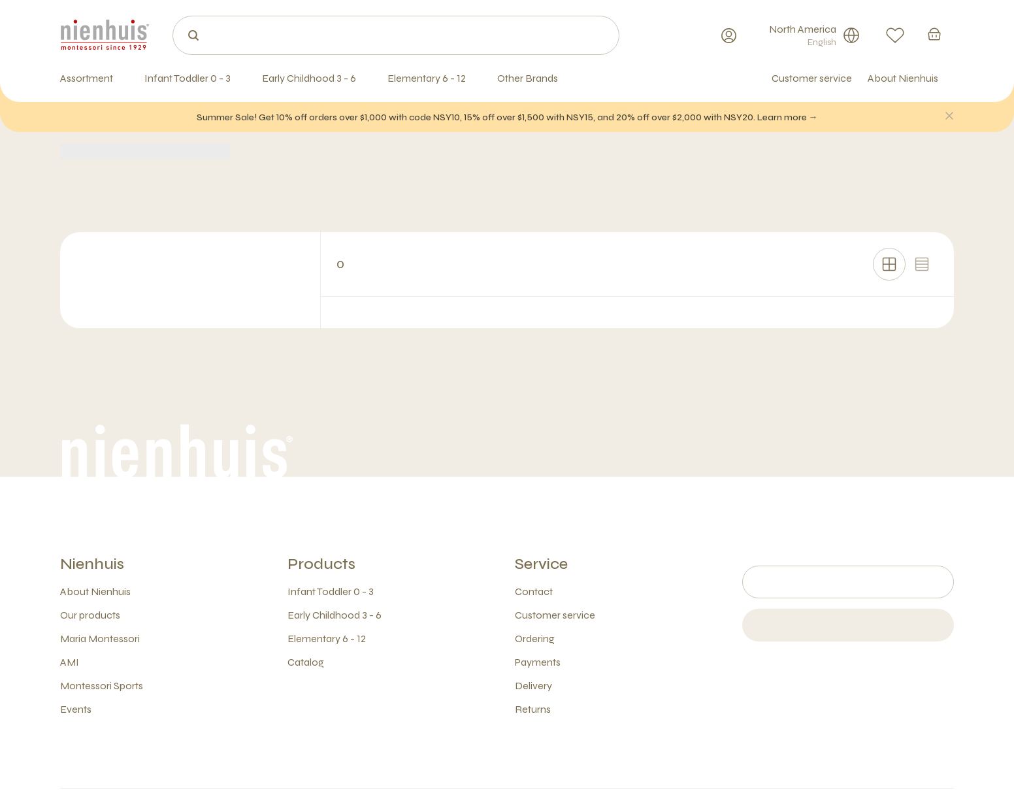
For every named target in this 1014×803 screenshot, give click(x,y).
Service (541, 564)
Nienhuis (92, 564)
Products (321, 564)
